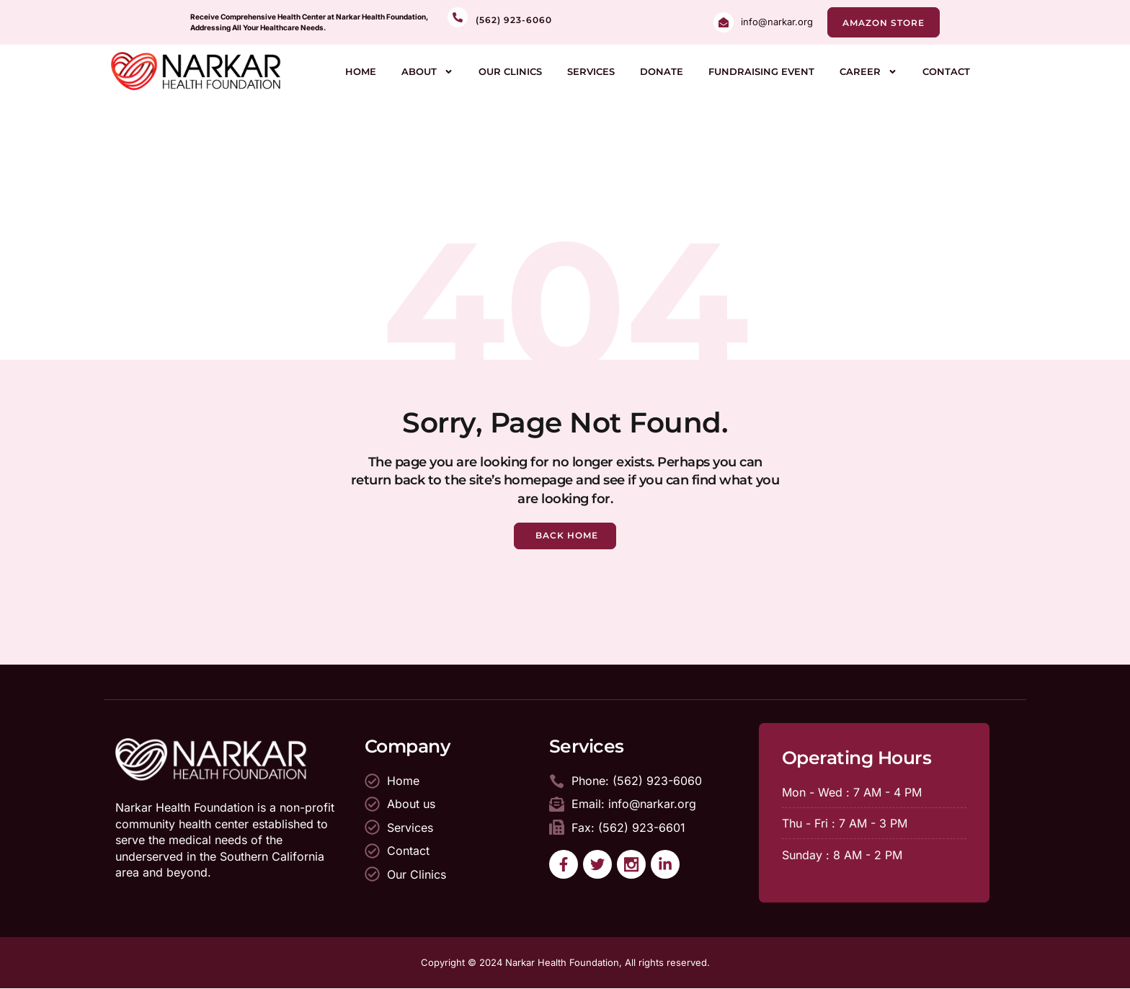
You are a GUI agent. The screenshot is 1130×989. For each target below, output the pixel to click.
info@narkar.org (777, 21)
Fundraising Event (761, 71)
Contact (946, 71)
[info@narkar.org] (723, 22)
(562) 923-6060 (514, 19)
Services (591, 71)
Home (360, 71)
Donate (661, 71)
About (427, 72)
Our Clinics (510, 71)
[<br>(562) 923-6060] (458, 17)
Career (868, 72)
